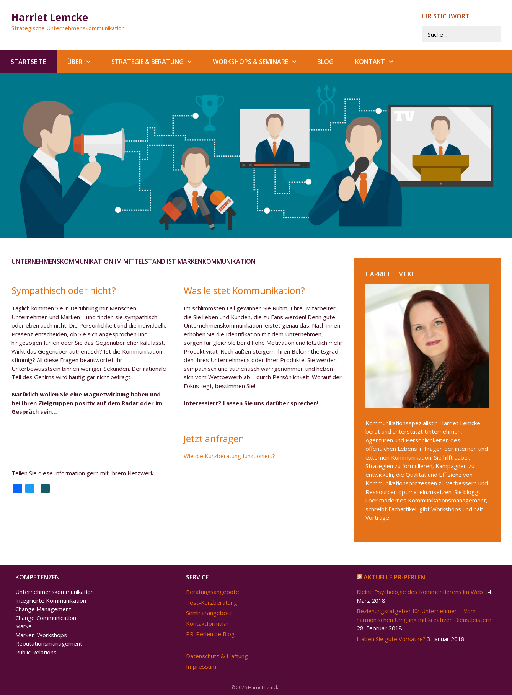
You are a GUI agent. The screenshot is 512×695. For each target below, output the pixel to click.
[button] (91, 61)
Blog (325, 61)
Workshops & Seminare (260, 61)
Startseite (28, 61)
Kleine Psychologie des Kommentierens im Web (420, 591)
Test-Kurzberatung (211, 602)
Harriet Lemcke (49, 17)
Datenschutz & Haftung (217, 656)
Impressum (201, 666)
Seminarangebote (209, 613)
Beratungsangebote (212, 591)
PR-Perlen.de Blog (210, 634)
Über (84, 61)
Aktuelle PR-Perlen (394, 577)
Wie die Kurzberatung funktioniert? (229, 456)
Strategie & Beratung (156, 61)
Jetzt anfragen (214, 438)
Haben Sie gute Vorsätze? (391, 639)
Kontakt (379, 61)
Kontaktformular (207, 623)
